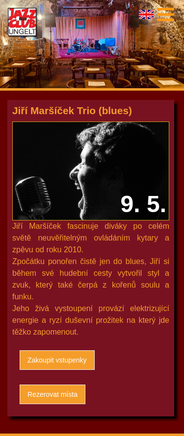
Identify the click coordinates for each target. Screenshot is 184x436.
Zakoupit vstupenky (57, 360)
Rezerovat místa (52, 394)
